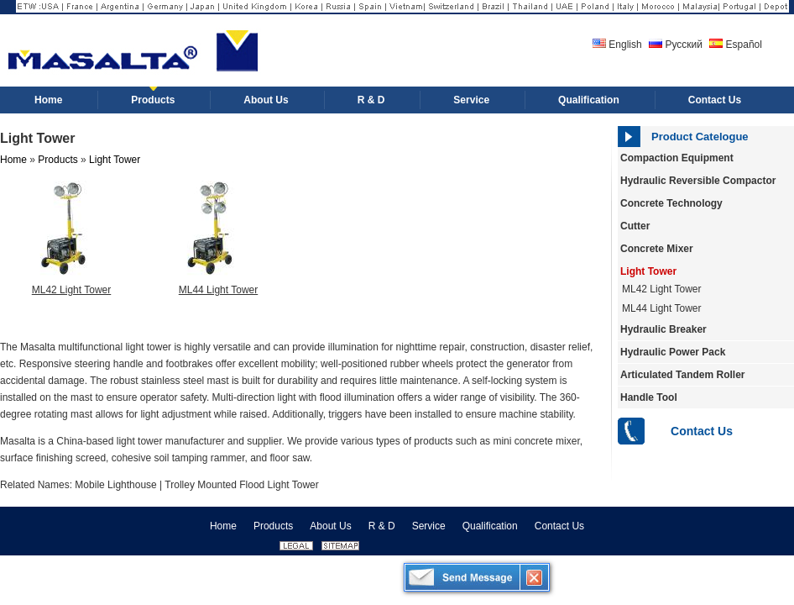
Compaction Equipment (677, 158)
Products (57, 160)
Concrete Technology (671, 203)
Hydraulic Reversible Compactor (698, 181)
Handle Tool (648, 397)
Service (429, 526)
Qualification (490, 526)
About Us (330, 526)
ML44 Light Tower (662, 308)
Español (735, 44)
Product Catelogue (700, 136)
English (617, 44)
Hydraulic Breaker (663, 329)
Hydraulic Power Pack (672, 352)
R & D (381, 526)
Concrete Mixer (656, 249)
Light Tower (648, 271)
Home (13, 160)
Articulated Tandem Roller (682, 375)
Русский (676, 44)
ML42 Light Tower (72, 290)
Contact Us (702, 431)
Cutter (635, 226)
